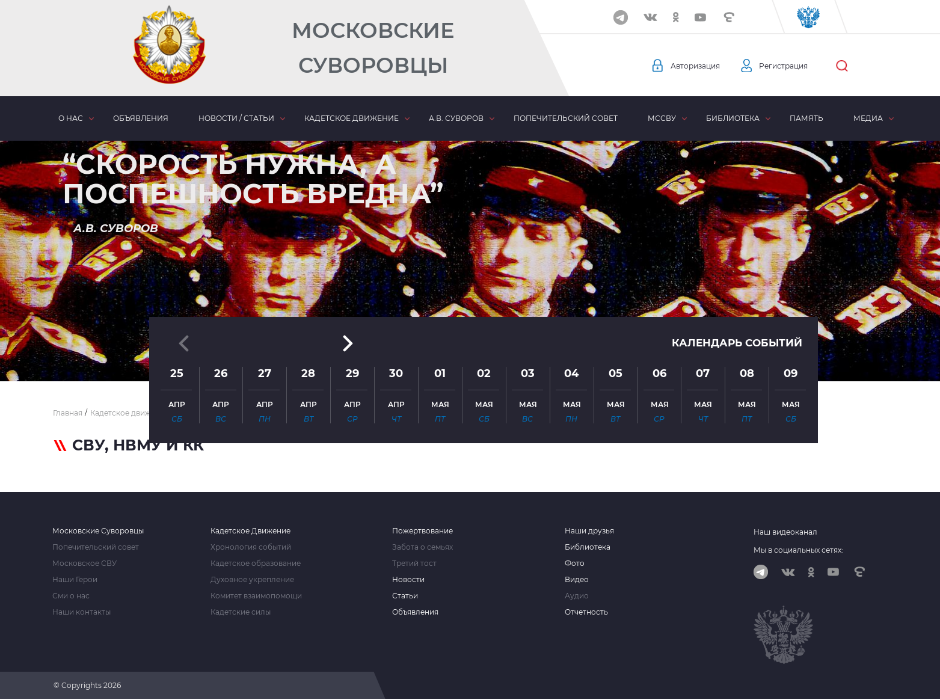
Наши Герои (74, 579)
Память (806, 118)
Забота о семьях (422, 547)
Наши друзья (589, 531)
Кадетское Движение (250, 531)
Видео (577, 579)
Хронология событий (250, 547)
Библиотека (733, 118)
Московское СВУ (84, 563)
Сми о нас (71, 596)
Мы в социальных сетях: (798, 549)
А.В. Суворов (456, 118)
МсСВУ (662, 118)
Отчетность (586, 612)
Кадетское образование (255, 563)
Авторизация (698, 66)
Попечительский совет (566, 118)
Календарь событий (733, 247)
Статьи (405, 596)
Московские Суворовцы (373, 47)
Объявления (140, 118)
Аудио (577, 596)
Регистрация (795, 66)
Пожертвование (422, 531)
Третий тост (414, 563)
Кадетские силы (240, 612)
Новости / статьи (236, 118)
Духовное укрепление (252, 579)
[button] (470, 352)
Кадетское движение (351, 118)
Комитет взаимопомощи (256, 596)
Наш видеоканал (785, 531)
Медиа (868, 118)
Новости (408, 579)
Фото (575, 563)
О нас (70, 118)
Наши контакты (81, 612)
